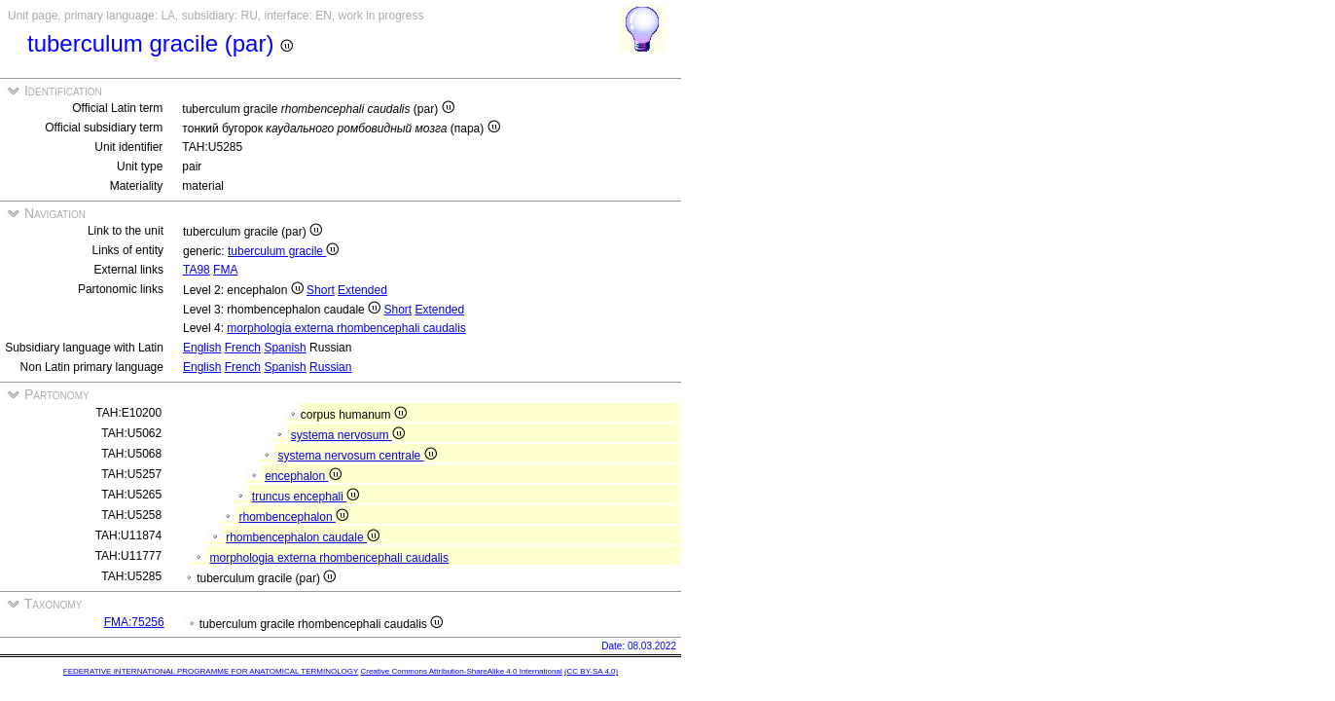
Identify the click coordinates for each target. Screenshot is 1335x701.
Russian (330, 367)
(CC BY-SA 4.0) (591, 671)
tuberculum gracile (283, 251)
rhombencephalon (293, 517)
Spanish (285, 347)
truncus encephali (305, 496)
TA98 (196, 270)
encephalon (303, 476)
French (243, 347)
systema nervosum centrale (357, 455)
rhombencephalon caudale (302, 537)
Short (321, 290)
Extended (362, 290)
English (202, 347)
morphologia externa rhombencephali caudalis (346, 328)
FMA (225, 270)
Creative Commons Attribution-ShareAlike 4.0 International (460, 671)
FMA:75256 (134, 622)
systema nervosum (348, 435)
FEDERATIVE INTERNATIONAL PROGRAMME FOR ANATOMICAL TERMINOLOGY (210, 671)
